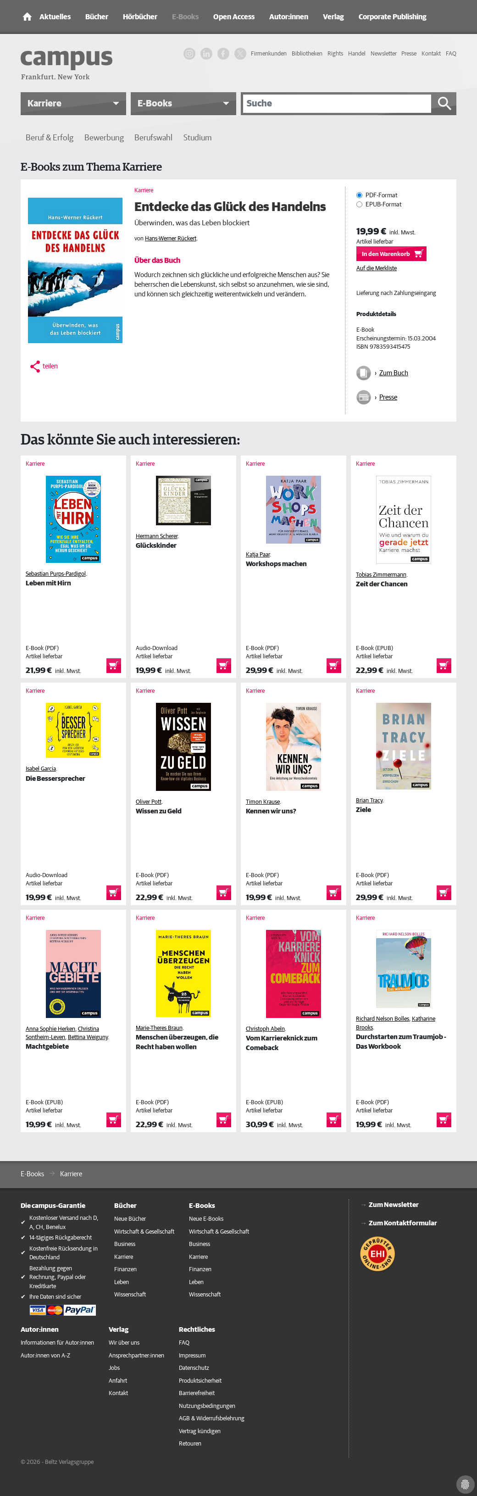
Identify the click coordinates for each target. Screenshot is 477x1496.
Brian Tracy (369, 801)
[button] (73, 103)
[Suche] (337, 104)
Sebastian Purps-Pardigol (56, 574)
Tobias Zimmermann (381, 575)
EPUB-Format (384, 204)
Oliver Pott (148, 802)
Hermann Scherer (156, 536)
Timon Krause (263, 802)
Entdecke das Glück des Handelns (230, 207)
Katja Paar (258, 555)
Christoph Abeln (265, 1029)
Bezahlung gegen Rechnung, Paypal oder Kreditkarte (57, 1278)
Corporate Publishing (393, 17)
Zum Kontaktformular (403, 1223)
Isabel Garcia (41, 769)
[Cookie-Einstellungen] (465, 1484)
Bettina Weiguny (88, 1037)
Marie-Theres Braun (159, 1028)
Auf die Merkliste (376, 269)
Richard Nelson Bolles (382, 1019)
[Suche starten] (444, 103)
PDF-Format (382, 195)
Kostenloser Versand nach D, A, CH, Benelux (63, 1222)
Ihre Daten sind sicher (55, 1297)
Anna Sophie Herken (50, 1029)
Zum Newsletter (394, 1204)
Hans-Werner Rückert (170, 239)
